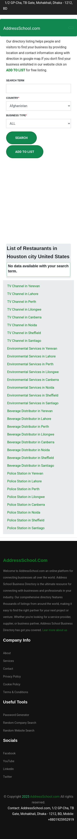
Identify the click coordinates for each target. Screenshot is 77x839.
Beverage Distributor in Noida (28, 450)
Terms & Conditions (15, 692)
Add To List (24, 152)
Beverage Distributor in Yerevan (30, 411)
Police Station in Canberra (26, 505)
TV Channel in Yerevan (23, 286)
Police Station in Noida (23, 512)
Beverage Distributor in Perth (28, 427)
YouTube (8, 761)
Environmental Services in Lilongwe (33, 372)
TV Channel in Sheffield (24, 333)
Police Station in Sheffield (25, 520)
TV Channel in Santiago (24, 341)
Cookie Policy (11, 684)
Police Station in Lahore (24, 481)
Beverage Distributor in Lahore (29, 419)
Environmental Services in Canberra (33, 380)
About (7, 653)
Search (21, 138)
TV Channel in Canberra (24, 317)
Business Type (16, 115)
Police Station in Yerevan (25, 473)
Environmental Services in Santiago (33, 403)
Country (12, 98)
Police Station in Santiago (26, 528)
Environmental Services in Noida (30, 388)
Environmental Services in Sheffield (32, 395)
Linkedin (8, 769)
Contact (8, 668)
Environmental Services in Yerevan (32, 348)
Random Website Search (18, 730)
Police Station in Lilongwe (26, 497)
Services (8, 661)
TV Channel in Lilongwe (24, 309)
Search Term (15, 80)
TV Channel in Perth (21, 302)
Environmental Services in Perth (30, 364)
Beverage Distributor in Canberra (30, 442)
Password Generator (16, 715)
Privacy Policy (12, 676)
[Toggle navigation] (71, 28)
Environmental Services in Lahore (31, 356)
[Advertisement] (38, 203)
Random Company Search (19, 722)
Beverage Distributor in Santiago (30, 466)
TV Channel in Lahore (22, 294)
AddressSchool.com (21, 28)
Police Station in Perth (23, 489)
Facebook (9, 753)
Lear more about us (54, 630)
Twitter (7, 776)
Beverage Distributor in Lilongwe (30, 434)
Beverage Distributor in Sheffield (30, 458)
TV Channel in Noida (22, 325)
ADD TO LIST (16, 70)
